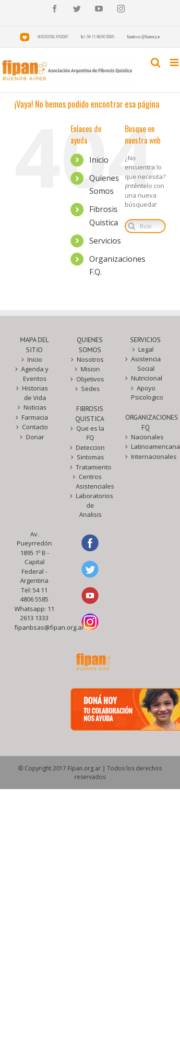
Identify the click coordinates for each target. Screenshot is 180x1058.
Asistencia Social (146, 364)
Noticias (35, 407)
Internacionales (146, 456)
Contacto (35, 427)
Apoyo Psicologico (146, 393)
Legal (146, 349)
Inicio (98, 160)
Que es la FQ (90, 433)
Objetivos (90, 379)
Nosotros (90, 359)
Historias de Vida (35, 393)
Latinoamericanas (146, 446)
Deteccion (90, 447)
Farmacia (35, 417)
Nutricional (146, 378)
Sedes (90, 388)
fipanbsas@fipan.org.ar (49, 627)
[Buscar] (132, 226)
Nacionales (146, 437)
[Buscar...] (145, 226)
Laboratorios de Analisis (91, 505)
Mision (90, 369)
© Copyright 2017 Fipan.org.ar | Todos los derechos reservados (90, 772)
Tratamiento (91, 467)
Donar (35, 437)
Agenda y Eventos (34, 374)
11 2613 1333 (37, 613)
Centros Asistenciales (91, 481)
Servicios (105, 240)
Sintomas (90, 457)
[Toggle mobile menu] (175, 62)
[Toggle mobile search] (155, 62)
